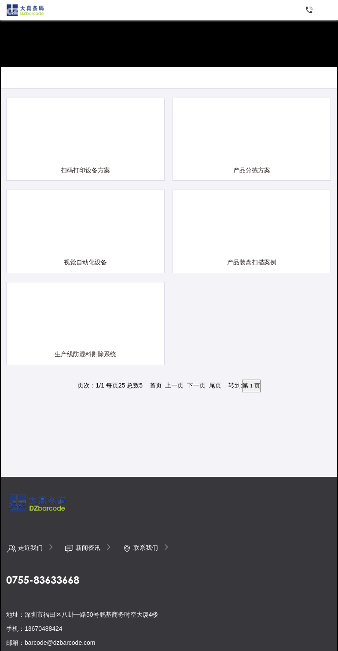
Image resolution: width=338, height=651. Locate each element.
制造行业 (76, 79)
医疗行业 (155, 79)
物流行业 (115, 79)
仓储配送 (36, 79)
